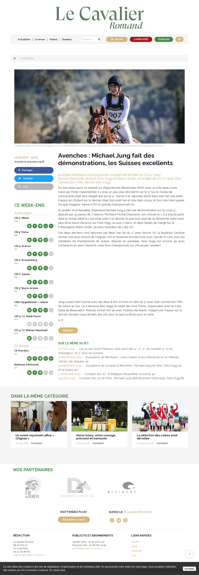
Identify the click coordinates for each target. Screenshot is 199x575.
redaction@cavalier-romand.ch (28, 555)
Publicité (163, 39)
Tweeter (26, 178)
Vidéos (53, 39)
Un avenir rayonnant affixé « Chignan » (35, 437)
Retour (68, 330)
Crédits (135, 541)
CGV (134, 555)
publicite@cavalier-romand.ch (87, 548)
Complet (36, 443)
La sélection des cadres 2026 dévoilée (157, 437)
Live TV (51, 226)
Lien (23, 186)
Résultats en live (45, 226)
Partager (26, 170)
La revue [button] (40, 39)
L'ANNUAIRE (141, 39)
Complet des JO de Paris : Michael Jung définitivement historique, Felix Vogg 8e (131, 378)
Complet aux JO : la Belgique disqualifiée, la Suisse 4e (119, 374)
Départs (34, 226)
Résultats (40, 226)
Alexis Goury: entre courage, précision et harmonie (96, 437)
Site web (29, 226)
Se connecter (179, 39)
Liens (134, 546)
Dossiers (67, 39)
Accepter (189, 568)
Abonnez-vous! (73, 519)
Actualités (24, 39)
